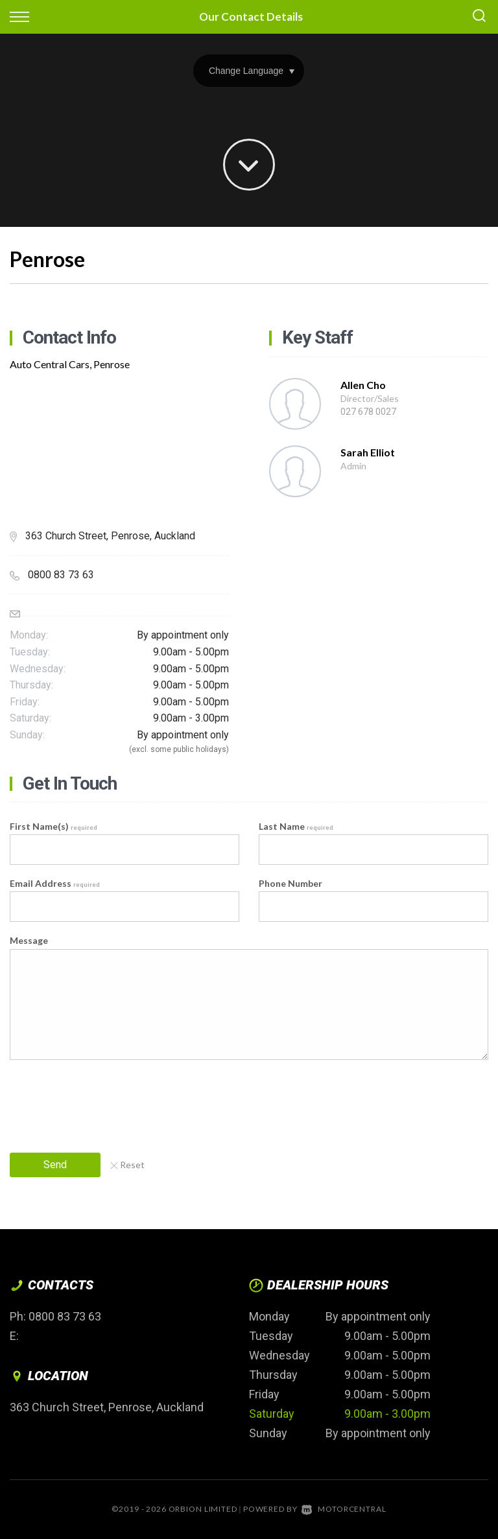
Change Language (251, 70)
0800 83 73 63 (65, 1316)
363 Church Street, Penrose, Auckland (107, 1407)
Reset (128, 1164)
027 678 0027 (368, 411)
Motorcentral (344, 1509)
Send (55, 1164)
